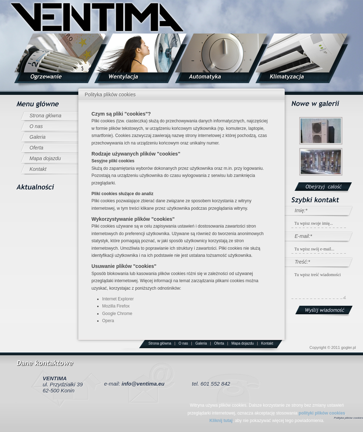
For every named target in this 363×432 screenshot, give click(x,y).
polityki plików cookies (322, 413)
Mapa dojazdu (45, 158)
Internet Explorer (118, 298)
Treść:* (302, 262)
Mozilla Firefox (116, 306)
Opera (108, 320)
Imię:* (301, 210)
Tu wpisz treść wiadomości (318, 284)
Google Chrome (117, 313)
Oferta (36, 148)
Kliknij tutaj (221, 420)
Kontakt (38, 169)
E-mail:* (303, 236)
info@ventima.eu (143, 384)
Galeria (38, 137)
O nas (36, 126)
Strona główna (46, 115)
